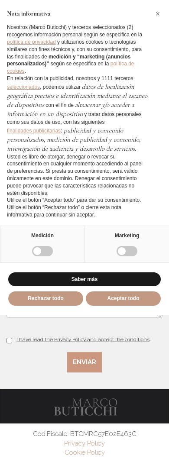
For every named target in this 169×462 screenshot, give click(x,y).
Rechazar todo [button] (46, 298)
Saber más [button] (85, 279)
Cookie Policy (85, 452)
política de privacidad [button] (31, 42)
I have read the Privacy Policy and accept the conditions (83, 339)
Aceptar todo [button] (123, 298)
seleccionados (23, 87)
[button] (158, 14)
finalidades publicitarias (34, 131)
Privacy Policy (84, 443)
